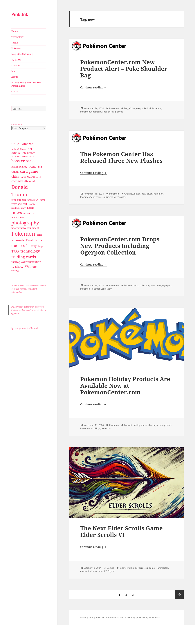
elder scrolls (126, 567)
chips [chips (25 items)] (23, 176)
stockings (95, 428)
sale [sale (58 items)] (26, 245)
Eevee (137, 193)
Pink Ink (19, 14)
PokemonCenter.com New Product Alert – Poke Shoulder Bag (123, 68)
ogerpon (166, 285)
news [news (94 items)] (16, 212)
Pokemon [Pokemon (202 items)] (23, 233)
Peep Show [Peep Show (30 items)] (17, 217)
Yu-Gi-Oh (16, 59)
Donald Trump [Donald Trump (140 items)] (19, 190)
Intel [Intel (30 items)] (42, 199)
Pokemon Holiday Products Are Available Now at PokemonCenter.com (125, 385)
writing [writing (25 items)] (15, 270)
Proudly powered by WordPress (143, 617)
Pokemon (16, 48)
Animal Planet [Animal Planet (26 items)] (18, 149)
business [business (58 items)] (35, 166)
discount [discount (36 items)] (29, 181)
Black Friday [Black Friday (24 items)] (28, 156)
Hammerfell (162, 567)
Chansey (128, 193)
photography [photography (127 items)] (25, 222)
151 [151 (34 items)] (13, 144)
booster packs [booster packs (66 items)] (23, 160)
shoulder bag (109, 111)
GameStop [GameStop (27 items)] (32, 199)
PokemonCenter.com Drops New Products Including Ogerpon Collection (119, 245)
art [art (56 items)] (30, 148)
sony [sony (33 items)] (34, 246)
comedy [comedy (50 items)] (17, 181)
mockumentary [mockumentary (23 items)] (18, 208)
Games (110, 567)
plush (149, 193)
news (158, 285)
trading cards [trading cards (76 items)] (23, 256)
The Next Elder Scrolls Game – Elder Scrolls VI (123, 531)
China (132, 108)
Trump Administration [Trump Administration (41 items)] (26, 262)
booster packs (131, 285)
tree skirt (106, 428)
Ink (13, 71)
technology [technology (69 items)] (30, 251)
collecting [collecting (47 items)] (34, 176)
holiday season (140, 425)
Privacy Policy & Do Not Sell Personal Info (26, 84)
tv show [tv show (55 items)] (17, 266)
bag (126, 108)
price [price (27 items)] (39, 234)
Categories (16, 124)
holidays (153, 425)
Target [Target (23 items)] (41, 246)
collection (144, 285)
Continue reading (93, 87)
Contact (15, 91)
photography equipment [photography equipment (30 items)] (25, 228)
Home (14, 31)
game (152, 567)
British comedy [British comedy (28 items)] (19, 166)
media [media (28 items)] (32, 204)
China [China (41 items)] (15, 177)
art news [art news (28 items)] (15, 156)
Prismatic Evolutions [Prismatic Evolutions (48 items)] (26, 240)
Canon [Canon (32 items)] (15, 171)
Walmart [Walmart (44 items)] (31, 267)
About (14, 76)
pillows (167, 425)
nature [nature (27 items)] (30, 207)
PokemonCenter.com (90, 111)
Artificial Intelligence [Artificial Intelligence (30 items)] (23, 153)
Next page (179, 594)
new (138, 108)
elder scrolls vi (140, 567)
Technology (17, 37)
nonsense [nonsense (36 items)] (29, 213)
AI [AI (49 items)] (19, 144)
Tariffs (14, 42)
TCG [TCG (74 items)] (15, 251)
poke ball (146, 108)
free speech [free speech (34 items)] (18, 199)
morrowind (85, 571)
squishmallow (109, 197)
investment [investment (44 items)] (19, 204)
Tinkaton (122, 197)
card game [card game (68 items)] (29, 171)
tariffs (120, 111)
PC (105, 571)
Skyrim (111, 571)
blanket (128, 425)
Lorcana (15, 65)
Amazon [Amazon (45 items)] (27, 144)
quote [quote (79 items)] (16, 245)
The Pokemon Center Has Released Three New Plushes (121, 157)
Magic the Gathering (22, 54)
